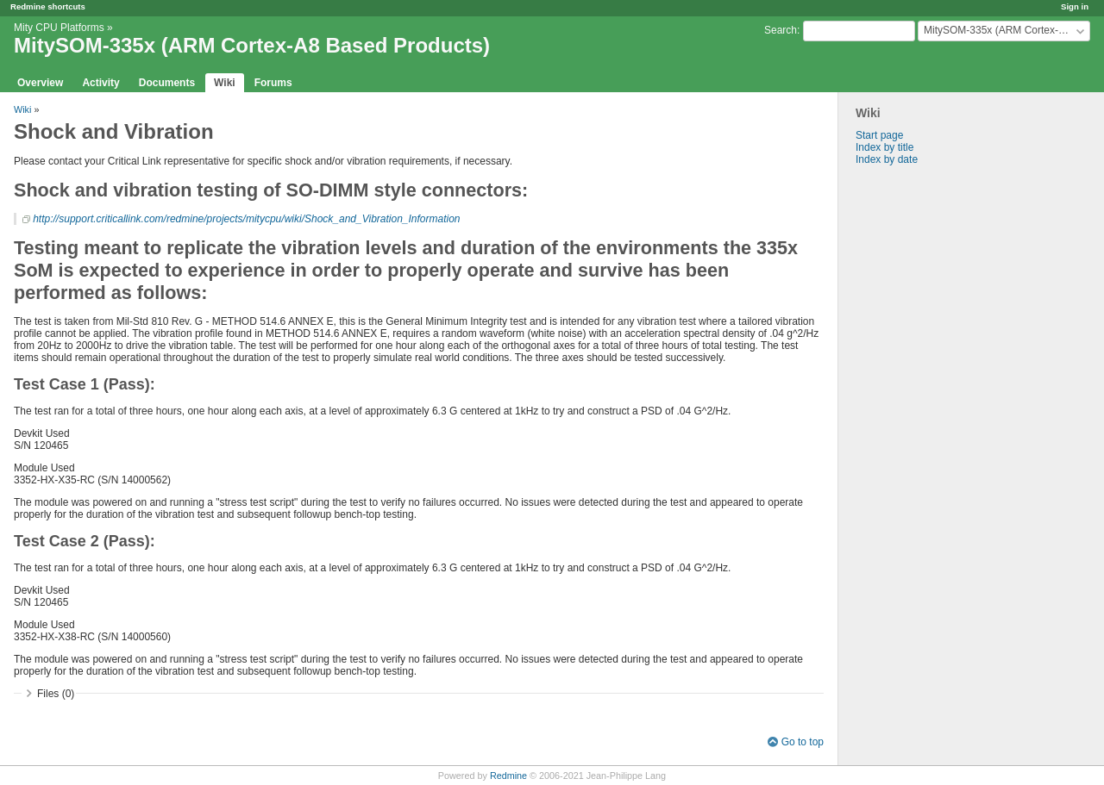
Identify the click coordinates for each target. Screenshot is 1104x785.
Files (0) (55, 694)
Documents (167, 83)
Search (780, 30)
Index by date (887, 159)
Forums (273, 83)
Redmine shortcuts (47, 6)
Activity (100, 83)
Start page (879, 135)
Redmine (508, 775)
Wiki (224, 83)
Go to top (802, 742)
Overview (40, 83)
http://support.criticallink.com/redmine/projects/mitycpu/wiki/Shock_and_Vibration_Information (246, 219)
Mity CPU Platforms (59, 28)
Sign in (1074, 6)
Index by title (884, 147)
